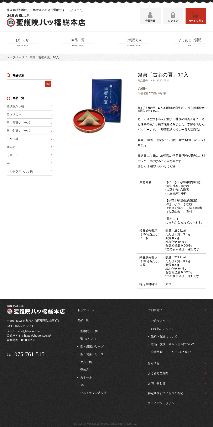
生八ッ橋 (12, 138)
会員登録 (150, 22)
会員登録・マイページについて (171, 351)
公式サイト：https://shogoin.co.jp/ (29, 335)
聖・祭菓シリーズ (18, 122)
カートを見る (195, 22)
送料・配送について (164, 335)
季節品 (11, 146)
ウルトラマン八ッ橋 (20, 170)
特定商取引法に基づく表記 (165, 392)
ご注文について (161, 320)
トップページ (15, 56)
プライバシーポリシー (162, 402)
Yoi (9, 162)
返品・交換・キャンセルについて (173, 343)
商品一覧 (83, 319)
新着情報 (154, 362)
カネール (12, 154)
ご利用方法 (155, 309)
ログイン (173, 22)
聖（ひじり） (15, 113)
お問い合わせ (156, 382)
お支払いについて (162, 328)
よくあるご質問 (158, 372)
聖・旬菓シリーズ (18, 130)
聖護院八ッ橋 (15, 105)
